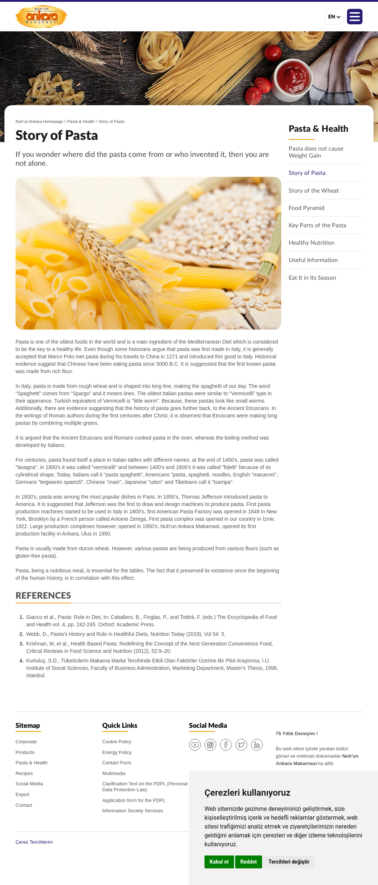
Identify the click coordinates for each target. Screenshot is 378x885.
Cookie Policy (116, 741)
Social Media (29, 783)
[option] (148, 253)
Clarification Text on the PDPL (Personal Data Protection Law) (145, 786)
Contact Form (116, 762)
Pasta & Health (81, 121)
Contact (24, 805)
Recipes (24, 773)
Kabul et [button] (219, 862)
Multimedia (114, 773)
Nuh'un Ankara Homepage (39, 121)
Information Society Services (132, 810)
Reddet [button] (248, 862)
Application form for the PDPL (133, 800)
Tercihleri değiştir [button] (288, 862)
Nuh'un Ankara (41, 16)
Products (25, 752)
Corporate (26, 741)
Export (23, 794)
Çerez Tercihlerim (34, 842)
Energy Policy (116, 752)
